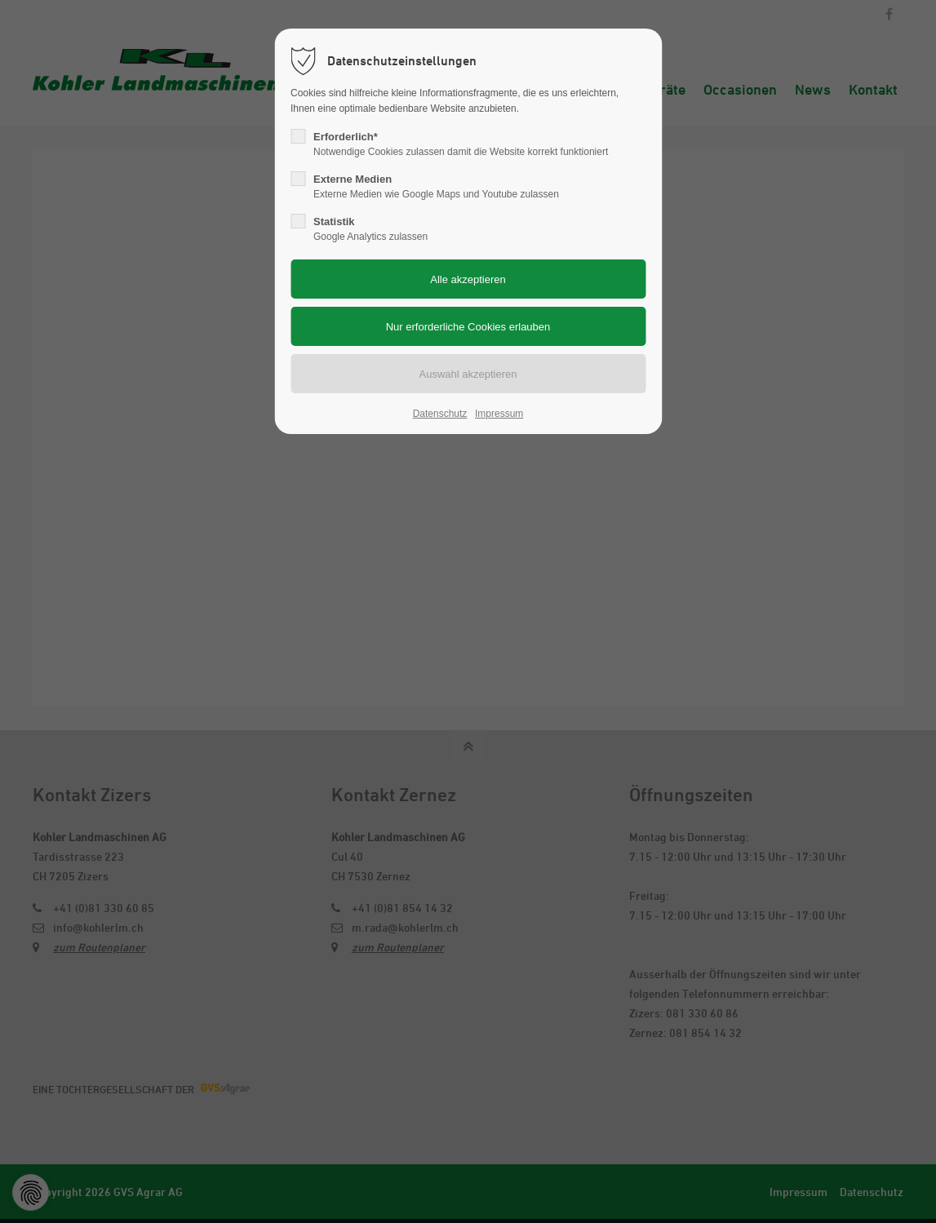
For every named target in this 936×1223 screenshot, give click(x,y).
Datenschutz (440, 413)
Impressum (499, 413)
